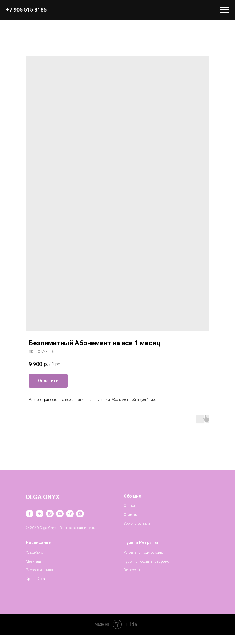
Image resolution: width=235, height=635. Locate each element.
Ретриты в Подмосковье (143, 552)
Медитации (35, 561)
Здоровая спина (39, 570)
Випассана (133, 570)
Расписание (38, 542)
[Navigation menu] (224, 10)
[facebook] (29, 513)
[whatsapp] (80, 513)
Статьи (129, 506)
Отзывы (131, 515)
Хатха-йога (34, 552)
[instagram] (50, 513)
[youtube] (60, 513)
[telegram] (70, 513)
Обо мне (132, 496)
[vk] (39, 513)
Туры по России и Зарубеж (146, 561)
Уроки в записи (137, 523)
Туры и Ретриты (141, 542)
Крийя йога (35, 579)
